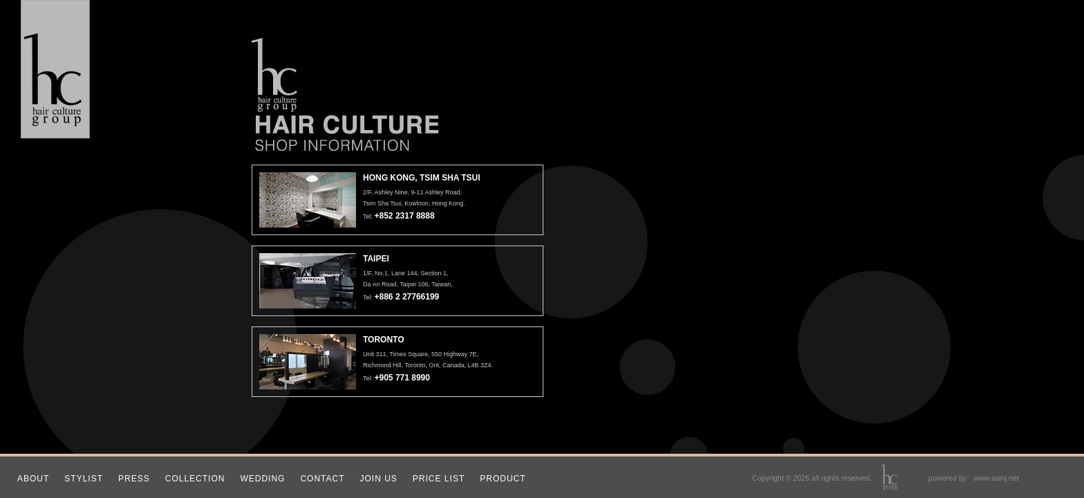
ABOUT (33, 478)
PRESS (134, 478)
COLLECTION (195, 478)
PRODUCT (502, 478)
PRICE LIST (439, 478)
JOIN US (379, 478)
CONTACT (322, 478)
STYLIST (83, 478)
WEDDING (262, 478)
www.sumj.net (996, 478)
